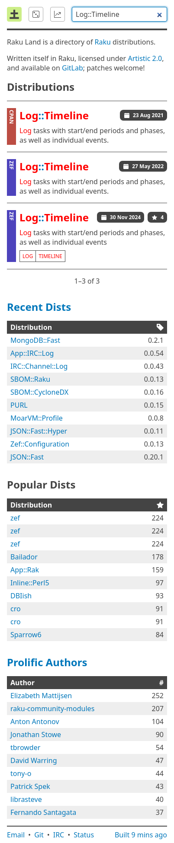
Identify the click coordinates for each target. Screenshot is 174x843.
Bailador (24, 557)
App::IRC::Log (32, 353)
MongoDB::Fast (35, 340)
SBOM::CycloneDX (39, 392)
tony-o (20, 773)
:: (54, 115)
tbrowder (25, 747)
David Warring (33, 760)
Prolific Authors (47, 662)
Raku (103, 42)
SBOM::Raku (30, 379)
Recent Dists (39, 307)
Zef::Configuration (39, 444)
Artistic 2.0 (145, 58)
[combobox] (119, 14)
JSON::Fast (27, 457)
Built (141, 835)
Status (84, 835)
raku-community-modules (52, 708)
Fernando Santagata (43, 812)
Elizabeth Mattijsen (41, 695)
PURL (19, 405)
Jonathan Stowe (35, 734)
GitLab (72, 68)
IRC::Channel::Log (39, 366)
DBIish (21, 595)
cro (15, 608)
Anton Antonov (34, 721)
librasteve (26, 799)
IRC (58, 835)
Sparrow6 (26, 634)
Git (39, 835)
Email (16, 835)
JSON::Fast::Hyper (38, 431)
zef (15, 518)
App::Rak (24, 570)
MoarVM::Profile (36, 418)
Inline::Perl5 (29, 583)
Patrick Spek (30, 786)
